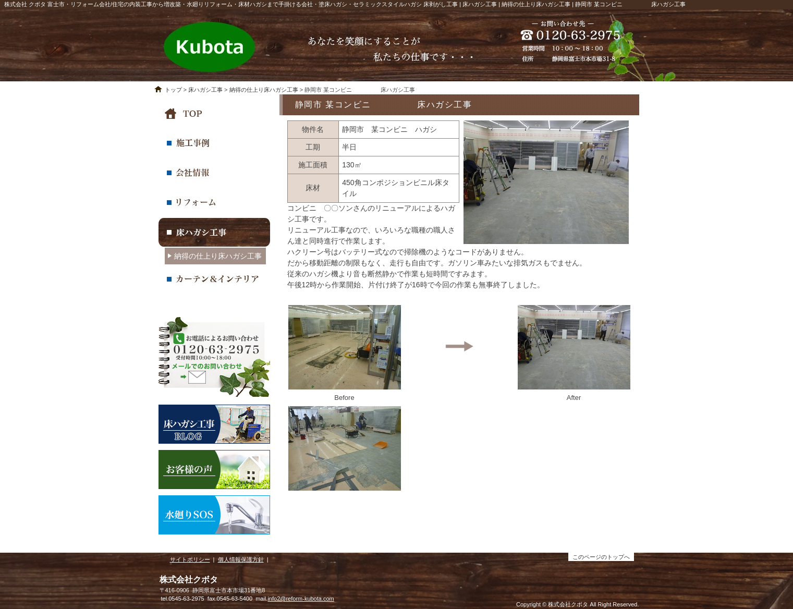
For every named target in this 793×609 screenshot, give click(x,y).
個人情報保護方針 (241, 559)
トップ (173, 90)
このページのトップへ (601, 557)
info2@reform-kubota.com (300, 598)
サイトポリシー (190, 559)
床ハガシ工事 (205, 90)
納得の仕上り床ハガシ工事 (263, 90)
